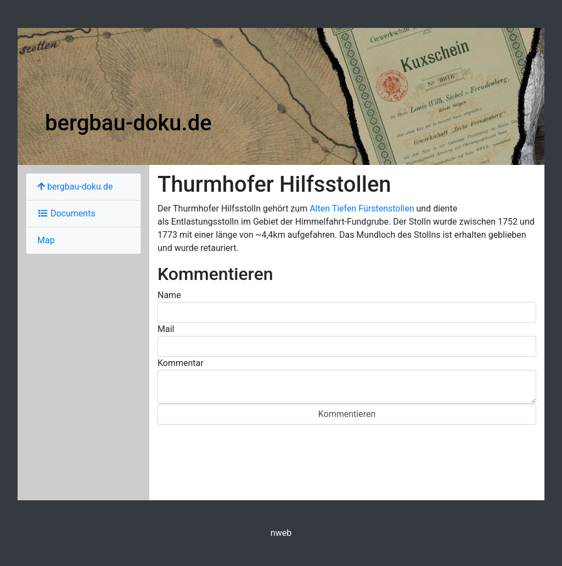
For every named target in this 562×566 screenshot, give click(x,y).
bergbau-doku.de (128, 123)
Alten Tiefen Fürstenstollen (362, 208)
